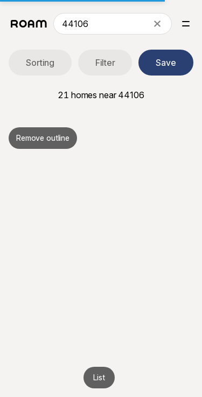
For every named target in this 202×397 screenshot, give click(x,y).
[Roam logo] (29, 24)
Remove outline (42, 137)
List (99, 377)
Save (166, 62)
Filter (105, 62)
